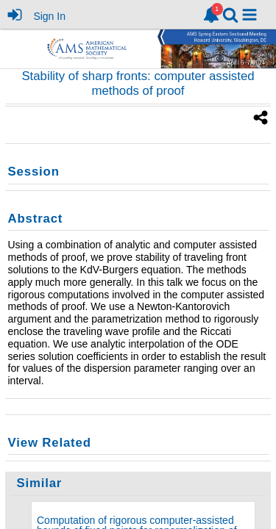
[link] (211, 15)
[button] (249, 15)
